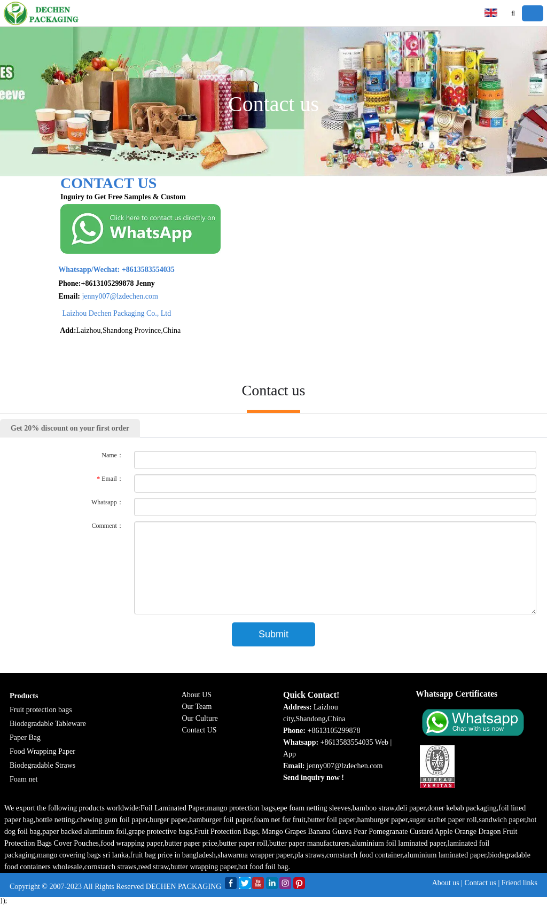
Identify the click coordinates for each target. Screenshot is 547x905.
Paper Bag (25, 738)
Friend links (519, 883)
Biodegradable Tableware (48, 724)
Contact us (480, 883)
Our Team (197, 707)
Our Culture (200, 718)
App (289, 754)
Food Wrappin (31, 751)
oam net (26, 779)
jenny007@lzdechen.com (98, 296)
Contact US (199, 730)
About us (445, 883)
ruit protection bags (43, 710)
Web (381, 742)
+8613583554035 (95, 270)
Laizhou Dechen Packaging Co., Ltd (95, 313)
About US (197, 695)
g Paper (63, 751)
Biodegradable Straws (42, 765)
